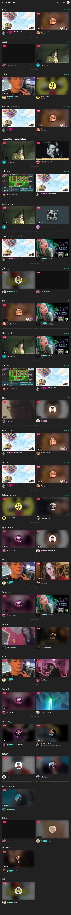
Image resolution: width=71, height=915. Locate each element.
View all (66, 9)
